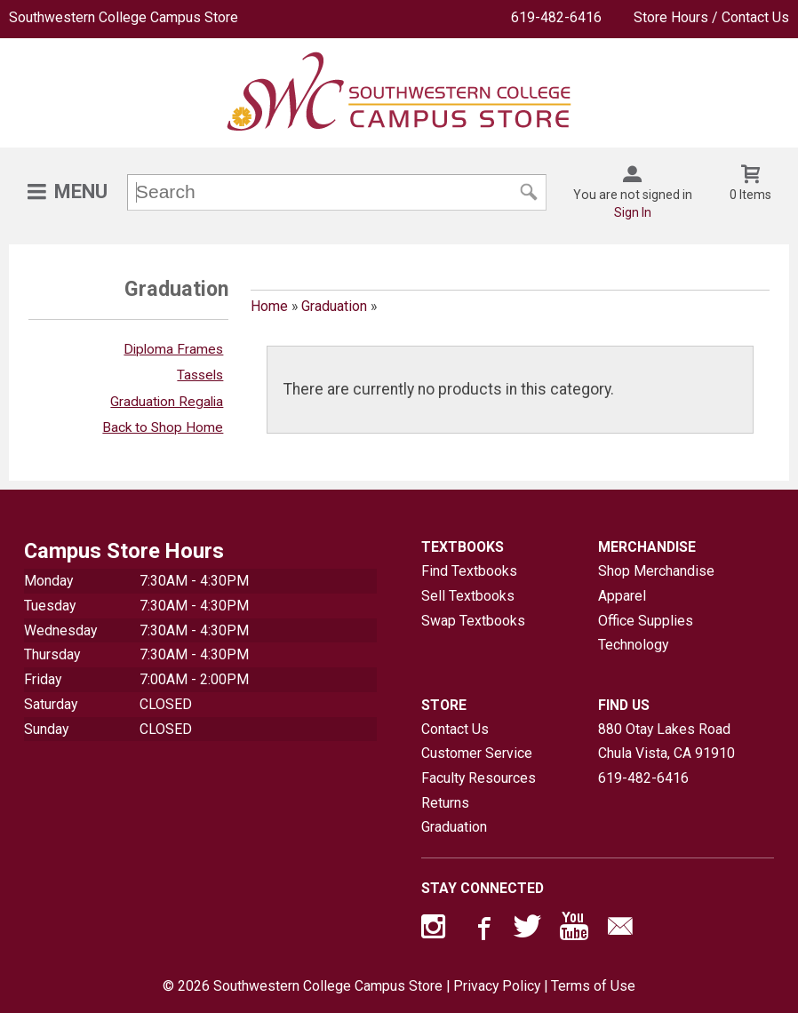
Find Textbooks (469, 570)
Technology (633, 644)
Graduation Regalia (166, 402)
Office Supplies (645, 620)
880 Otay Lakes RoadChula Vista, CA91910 (666, 741)
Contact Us (455, 729)
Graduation (334, 306)
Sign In (632, 212)
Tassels (200, 375)
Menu (81, 191)
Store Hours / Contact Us (711, 17)
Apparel (622, 595)
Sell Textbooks (468, 595)
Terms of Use (593, 985)
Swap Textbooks (473, 620)
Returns (445, 802)
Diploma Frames (173, 349)
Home (269, 306)
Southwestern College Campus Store (123, 17)
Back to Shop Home (162, 427)
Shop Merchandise (656, 570)
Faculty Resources (478, 778)
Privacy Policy (496, 985)
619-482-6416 (556, 17)
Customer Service (476, 753)
